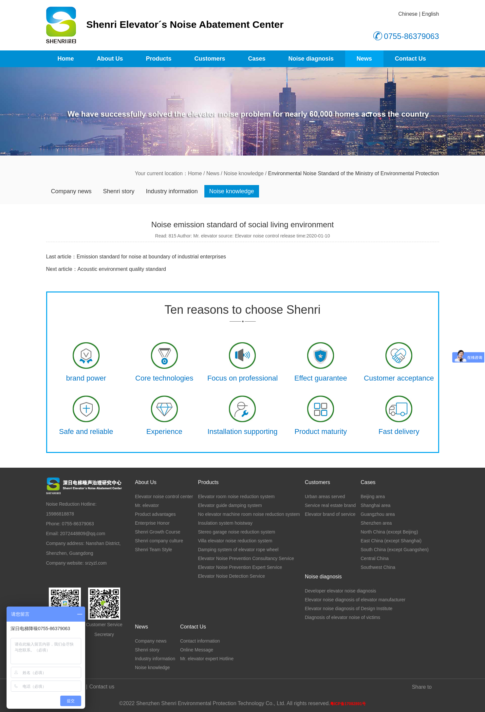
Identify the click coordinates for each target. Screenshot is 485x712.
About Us (110, 58)
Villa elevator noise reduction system (235, 540)
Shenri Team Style (153, 549)
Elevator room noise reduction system (236, 496)
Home (66, 58)
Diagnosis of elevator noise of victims (342, 617)
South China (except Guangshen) (395, 549)
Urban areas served (325, 496)
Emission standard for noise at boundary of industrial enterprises (151, 256)
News (364, 58)
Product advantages (155, 514)
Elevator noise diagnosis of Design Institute (349, 608)
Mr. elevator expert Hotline (206, 658)
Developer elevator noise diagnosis (340, 590)
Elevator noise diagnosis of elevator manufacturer (355, 599)
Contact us (101, 686)
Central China (375, 558)
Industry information (172, 191)
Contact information (200, 641)
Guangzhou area (378, 514)
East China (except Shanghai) (391, 540)
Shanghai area (375, 505)
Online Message (196, 649)
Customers (210, 58)
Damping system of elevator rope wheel (238, 549)
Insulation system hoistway (225, 523)
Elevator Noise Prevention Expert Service (240, 567)
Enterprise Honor (152, 523)
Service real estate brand (330, 505)
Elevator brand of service (330, 514)
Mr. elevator (147, 505)
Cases (257, 58)
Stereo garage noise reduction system (236, 531)
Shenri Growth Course (157, 531)
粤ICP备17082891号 (348, 704)
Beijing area (373, 496)
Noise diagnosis (311, 58)
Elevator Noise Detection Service (231, 576)
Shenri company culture (159, 540)
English (430, 14)
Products (159, 58)
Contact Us (410, 58)
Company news (71, 191)
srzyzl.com (96, 563)
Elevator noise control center (164, 496)
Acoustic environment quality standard (122, 269)
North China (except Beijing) (389, 531)
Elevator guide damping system (230, 505)
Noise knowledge (244, 173)
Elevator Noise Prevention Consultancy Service (246, 558)
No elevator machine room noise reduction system (249, 514)
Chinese (408, 14)
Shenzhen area (376, 523)
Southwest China (378, 567)
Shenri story (119, 191)
